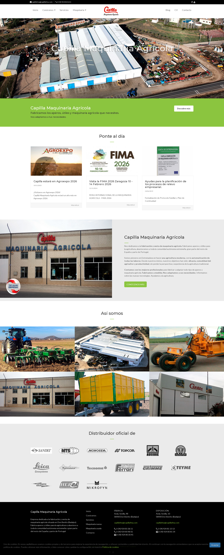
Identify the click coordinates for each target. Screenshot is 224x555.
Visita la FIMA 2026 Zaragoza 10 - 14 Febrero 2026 (111, 183)
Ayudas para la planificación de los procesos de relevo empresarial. (165, 184)
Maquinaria (78, 10)
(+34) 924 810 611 (64, 2)
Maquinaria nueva (94, 524)
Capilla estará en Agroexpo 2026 (55, 181)
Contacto (186, 10)
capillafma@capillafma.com (42, 2)
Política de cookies (110, 547)
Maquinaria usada (93, 528)
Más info (75, 205)
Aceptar (215, 545)
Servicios (64, 10)
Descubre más (183, 108)
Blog (168, 10)
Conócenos (47, 10)
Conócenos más (135, 284)
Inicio (35, 10)
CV (176, 10)
